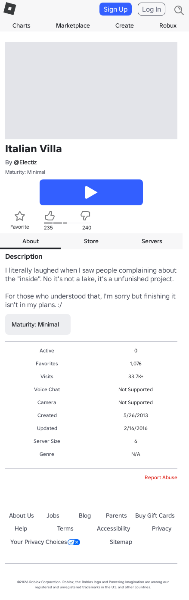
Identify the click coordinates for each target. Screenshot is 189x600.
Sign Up (115, 9)
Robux (168, 25)
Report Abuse (161, 477)
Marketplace (73, 25)
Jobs (52, 515)
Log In (151, 9)
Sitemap (121, 542)
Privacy (161, 528)
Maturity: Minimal (25, 172)
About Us (21, 515)
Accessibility (113, 528)
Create (124, 25)
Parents (116, 515)
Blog (85, 515)
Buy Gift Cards (155, 515)
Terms (65, 528)
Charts (21, 25)
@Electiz (25, 162)
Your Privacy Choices (45, 542)
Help (21, 528)
